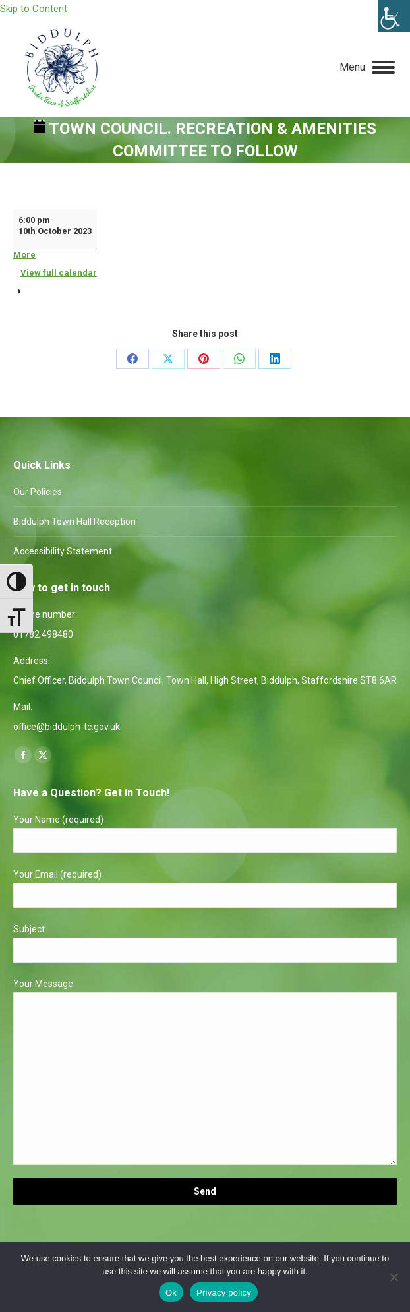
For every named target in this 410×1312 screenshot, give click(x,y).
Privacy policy (223, 1292)
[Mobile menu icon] (367, 67)
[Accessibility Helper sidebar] (394, 16)
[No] (393, 1277)
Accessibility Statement (62, 551)
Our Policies (37, 492)
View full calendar (58, 273)
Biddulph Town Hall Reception (74, 521)
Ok (171, 1292)
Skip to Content (33, 9)
